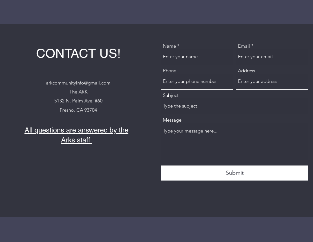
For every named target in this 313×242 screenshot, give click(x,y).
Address (246, 70)
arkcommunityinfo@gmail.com (78, 83)
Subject (171, 95)
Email (244, 46)
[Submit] (234, 173)
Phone (169, 70)
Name (169, 46)
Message (172, 119)
